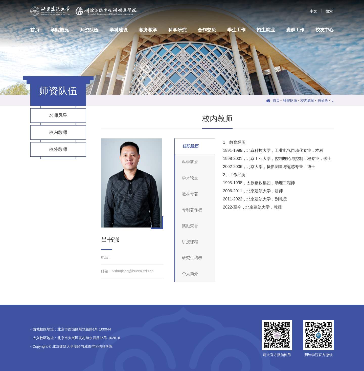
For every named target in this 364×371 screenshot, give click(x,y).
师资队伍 (89, 29)
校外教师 (58, 149)
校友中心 (324, 29)
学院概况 (60, 29)
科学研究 (177, 29)
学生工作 (236, 29)
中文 (313, 11)
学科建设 (118, 29)
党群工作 (295, 29)
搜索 (329, 11)
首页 (34, 29)
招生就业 (266, 29)
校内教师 (307, 100)
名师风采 (58, 115)
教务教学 (148, 29)
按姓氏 (323, 100)
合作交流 (207, 29)
